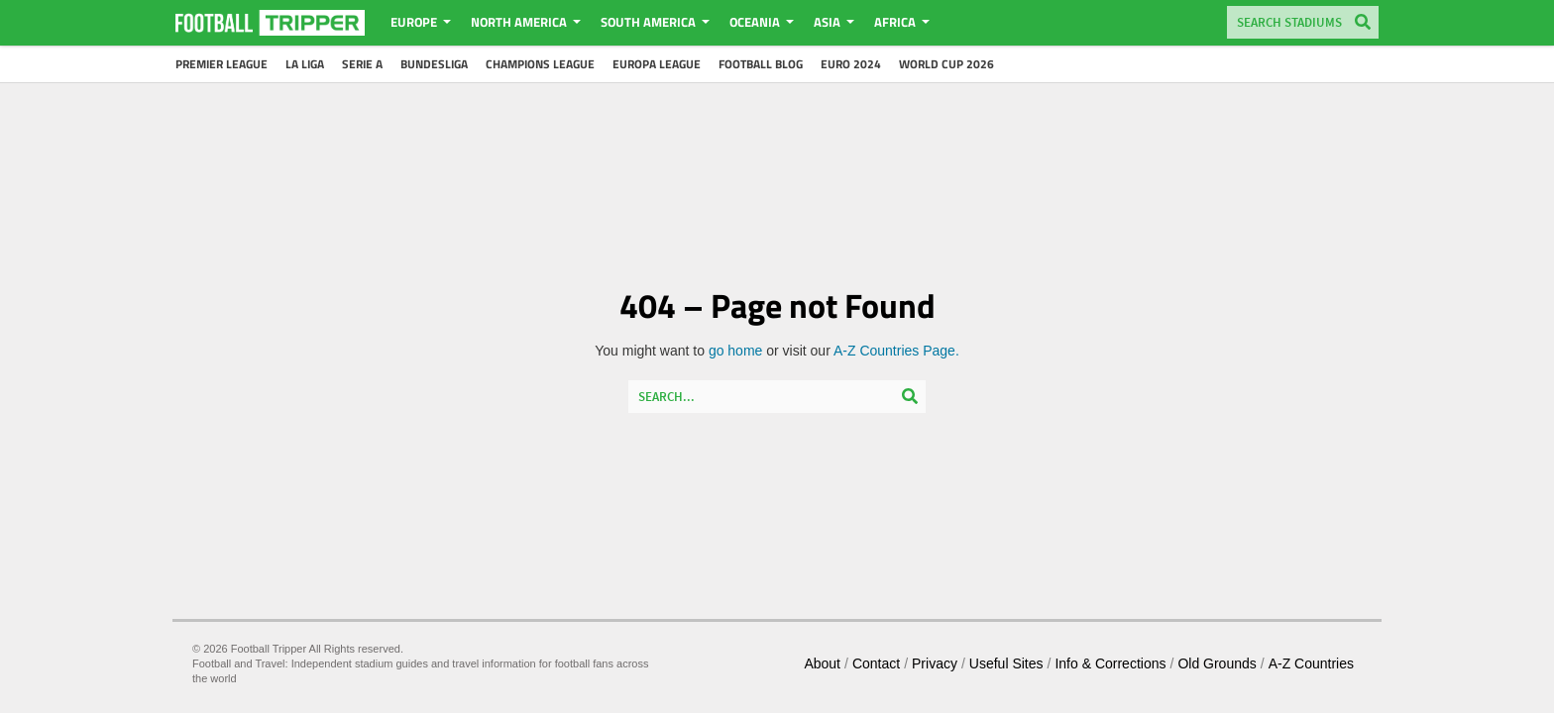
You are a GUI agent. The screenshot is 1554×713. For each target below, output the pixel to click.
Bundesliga (434, 63)
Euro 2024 (851, 63)
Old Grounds (1216, 663)
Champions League (540, 63)
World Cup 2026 (946, 63)
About (822, 663)
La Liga (304, 63)
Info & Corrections (1110, 663)
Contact (876, 663)
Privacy (934, 663)
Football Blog (761, 63)
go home (735, 350)
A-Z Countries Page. (896, 350)
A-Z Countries (1311, 663)
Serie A (362, 63)
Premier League (221, 63)
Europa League (656, 63)
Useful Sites (1006, 663)
